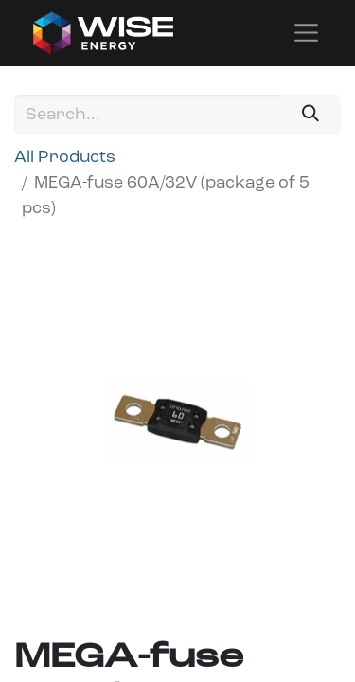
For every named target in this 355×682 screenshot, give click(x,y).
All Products (64, 158)
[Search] (311, 115)
